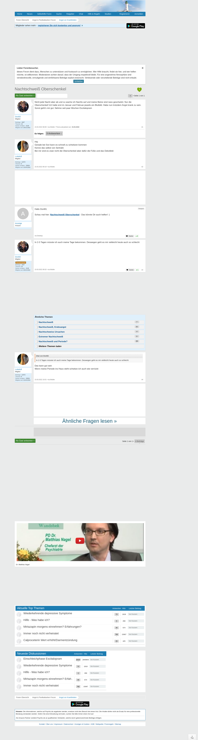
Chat (81, 14)
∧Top (192, 737)
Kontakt (42, 724)
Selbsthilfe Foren (44, 14)
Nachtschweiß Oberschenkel (40, 89)
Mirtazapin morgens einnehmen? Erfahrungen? (52, 626)
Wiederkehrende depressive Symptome (47, 613)
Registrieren (124, 14)
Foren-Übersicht (22, 697)
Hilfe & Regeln (94, 14)
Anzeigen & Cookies (82, 724)
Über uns (49, 724)
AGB (92, 724)
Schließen (78, 81)
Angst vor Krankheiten (68, 697)
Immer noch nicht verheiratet (41, 633)
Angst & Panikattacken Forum (44, 697)
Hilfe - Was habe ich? (36, 620)
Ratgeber (70, 14)
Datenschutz (68, 724)
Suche (59, 14)
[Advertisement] (89, 400)
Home (19, 14)
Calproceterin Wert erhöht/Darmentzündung (50, 640)
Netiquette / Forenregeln (104, 724)
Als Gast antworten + (25, 95)
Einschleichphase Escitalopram (42, 658)
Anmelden (138, 14)
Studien (108, 14)
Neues (29, 14)
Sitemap (118, 724)
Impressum (58, 724)
